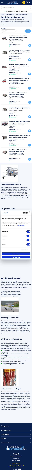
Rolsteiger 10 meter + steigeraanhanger (11, 294)
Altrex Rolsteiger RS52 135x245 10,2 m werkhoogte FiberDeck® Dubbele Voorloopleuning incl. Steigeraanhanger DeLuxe (20, 151)
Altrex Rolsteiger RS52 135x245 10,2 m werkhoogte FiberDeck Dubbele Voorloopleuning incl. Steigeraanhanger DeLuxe (20, 94)
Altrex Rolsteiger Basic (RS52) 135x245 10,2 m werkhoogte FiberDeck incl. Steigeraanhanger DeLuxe (19, 108)
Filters (28, 31)
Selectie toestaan (16, 257)
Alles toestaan (16, 254)
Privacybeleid (21, 225)
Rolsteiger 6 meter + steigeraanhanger (10, 291)
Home (2, 14)
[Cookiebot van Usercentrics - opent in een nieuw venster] (22, 213)
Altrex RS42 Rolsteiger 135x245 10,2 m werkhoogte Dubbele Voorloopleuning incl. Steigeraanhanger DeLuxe (18, 66)
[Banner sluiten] (29, 213)
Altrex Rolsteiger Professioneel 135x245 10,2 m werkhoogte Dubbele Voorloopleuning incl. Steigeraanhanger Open (19, 80)
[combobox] (16, 7)
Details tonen (24, 250)
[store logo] (12, 2)
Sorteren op (3, 28)
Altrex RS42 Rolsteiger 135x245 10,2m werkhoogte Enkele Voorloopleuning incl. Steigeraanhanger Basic (18, 37)
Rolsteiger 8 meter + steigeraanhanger (10, 293)
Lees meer (3, 25)
